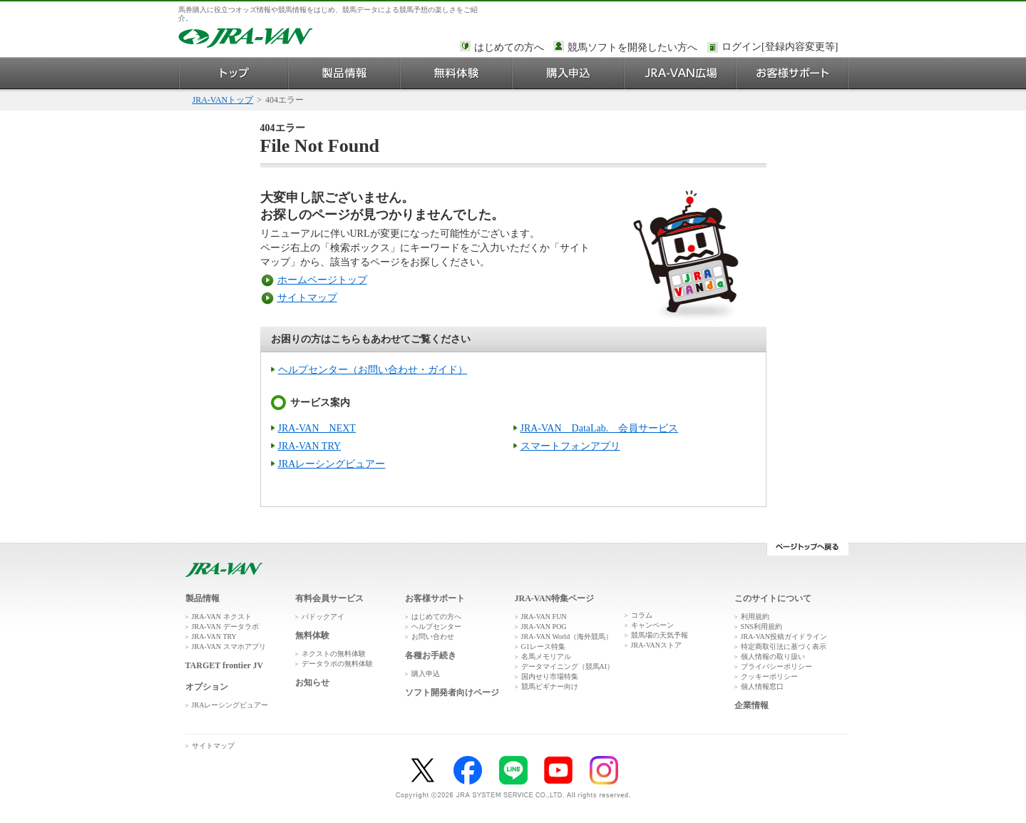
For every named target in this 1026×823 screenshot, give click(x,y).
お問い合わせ (432, 636)
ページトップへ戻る (807, 549)
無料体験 (457, 73)
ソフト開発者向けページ (452, 692)
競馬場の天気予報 (659, 635)
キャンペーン (652, 625)
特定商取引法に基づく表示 (783, 646)
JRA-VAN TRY (310, 446)
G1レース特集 (543, 646)
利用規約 (755, 616)
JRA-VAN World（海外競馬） (567, 636)
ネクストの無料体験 (334, 654)
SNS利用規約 (761, 626)
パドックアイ (323, 616)
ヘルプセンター (436, 626)
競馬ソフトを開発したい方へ (632, 47)
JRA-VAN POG (544, 626)
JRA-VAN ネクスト (222, 616)
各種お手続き (430, 655)
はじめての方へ (509, 47)
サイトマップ (307, 297)
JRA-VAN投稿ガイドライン (784, 636)
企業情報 (751, 705)
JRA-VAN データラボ (225, 626)
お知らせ (312, 682)
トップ (233, 73)
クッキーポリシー (769, 676)
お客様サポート (792, 73)
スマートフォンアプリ (570, 446)
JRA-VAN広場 (681, 73)
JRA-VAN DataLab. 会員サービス (599, 428)
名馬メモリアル (546, 656)
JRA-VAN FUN (544, 616)
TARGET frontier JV (224, 665)
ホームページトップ (322, 280)
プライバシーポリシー (776, 666)
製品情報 (345, 73)
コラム (641, 615)
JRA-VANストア (656, 645)
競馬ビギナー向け (549, 686)
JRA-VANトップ (223, 100)
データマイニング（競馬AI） (568, 666)
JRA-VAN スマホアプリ (229, 646)
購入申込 (569, 73)
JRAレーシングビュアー (332, 464)
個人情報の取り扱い (773, 656)
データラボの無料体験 (337, 664)
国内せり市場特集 (549, 676)
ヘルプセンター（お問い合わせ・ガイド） (373, 369)
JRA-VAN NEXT (317, 428)
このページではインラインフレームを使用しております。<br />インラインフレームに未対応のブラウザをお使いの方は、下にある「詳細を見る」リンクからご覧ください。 (782, 48)
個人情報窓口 (762, 686)
